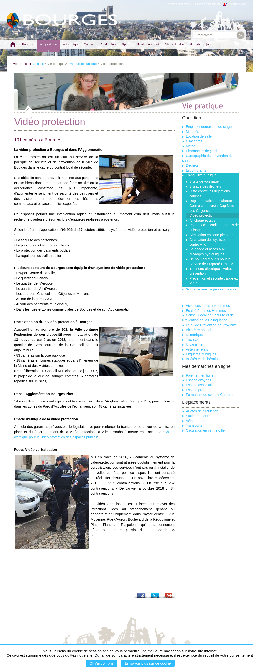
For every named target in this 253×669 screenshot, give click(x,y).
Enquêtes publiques (201, 354)
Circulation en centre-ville (205, 430)
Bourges (28, 44)
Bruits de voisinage (204, 181)
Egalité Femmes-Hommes (206, 310)
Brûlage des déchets (205, 186)
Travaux (192, 339)
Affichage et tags (202, 220)
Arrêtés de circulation (202, 411)
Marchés (192, 132)
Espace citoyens (198, 380)
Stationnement (197, 416)
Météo (190, 146)
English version (234, 3)
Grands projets (200, 44)
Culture (89, 44)
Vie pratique (48, 44)
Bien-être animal (198, 330)
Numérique (194, 335)
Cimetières (194, 141)
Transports (194, 425)
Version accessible (179, 3)
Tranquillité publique (82, 64)
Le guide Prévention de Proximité (211, 325)
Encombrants (196, 170)
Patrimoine (108, 44)
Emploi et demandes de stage (209, 127)
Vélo (189, 421)
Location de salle (199, 136)
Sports (126, 44)
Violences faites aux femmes (208, 306)
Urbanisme (194, 344)
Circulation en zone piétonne (211, 235)
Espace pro (194, 390)
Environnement (148, 44)
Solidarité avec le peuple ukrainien (212, 289)
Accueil (38, 64)
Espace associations (201, 385)
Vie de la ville (174, 44)
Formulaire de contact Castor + (209, 395)
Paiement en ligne (199, 375)
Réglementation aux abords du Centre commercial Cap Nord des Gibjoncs (213, 205)
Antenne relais (197, 349)
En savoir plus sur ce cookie (148, 663)
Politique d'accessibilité (207, 3)
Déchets (192, 165)
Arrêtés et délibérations (203, 359)
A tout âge (70, 44)
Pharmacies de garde (202, 151)
